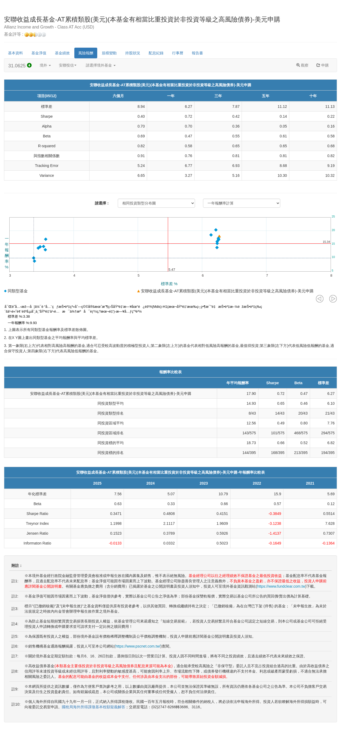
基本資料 (15, 53)
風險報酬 (85, 53)
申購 (322, 65)
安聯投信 (67, 65)
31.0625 (20, 65)
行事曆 (177, 53)
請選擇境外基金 (101, 65)
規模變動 (109, 53)
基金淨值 (38, 53)
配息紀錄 (156, 53)
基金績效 (62, 53)
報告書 (197, 53)
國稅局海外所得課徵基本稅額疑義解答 (93, 707)
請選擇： (102, 203)
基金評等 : (25, 34)
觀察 (302, 65)
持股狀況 (132, 53)
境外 (45, 65)
